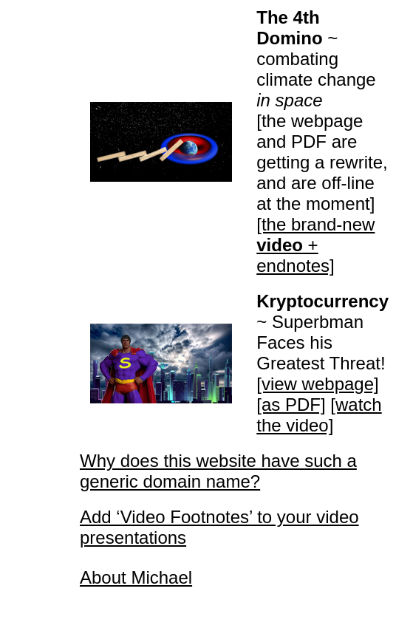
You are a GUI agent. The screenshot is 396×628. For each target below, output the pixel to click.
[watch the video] (318, 415)
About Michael (136, 577)
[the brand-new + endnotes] (315, 245)
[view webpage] (317, 384)
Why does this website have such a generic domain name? (218, 471)
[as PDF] (290, 404)
